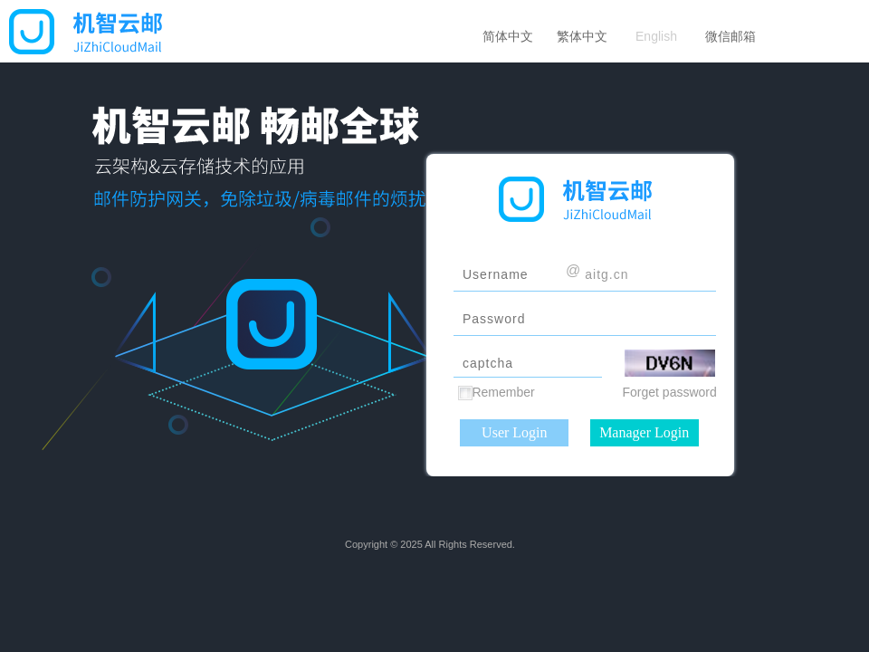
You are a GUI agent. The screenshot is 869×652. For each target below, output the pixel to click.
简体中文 (507, 36)
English (656, 36)
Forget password (670, 392)
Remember (503, 392)
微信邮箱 (730, 36)
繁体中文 (582, 36)
